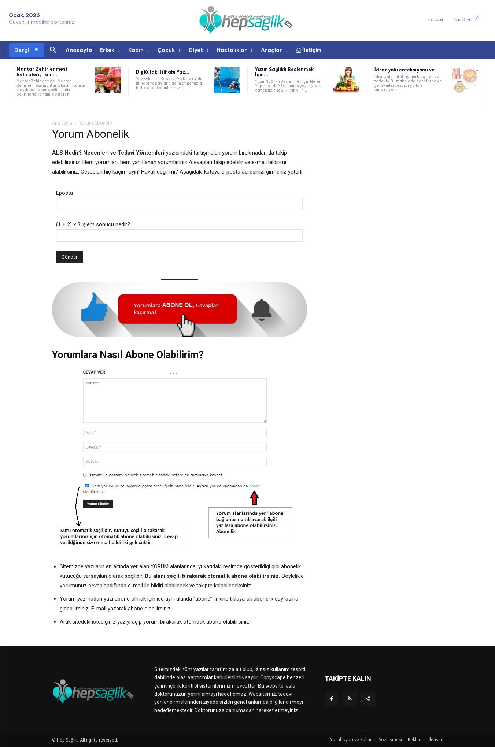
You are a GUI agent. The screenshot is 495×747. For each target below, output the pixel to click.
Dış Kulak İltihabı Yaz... (162, 72)
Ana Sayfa (62, 123)
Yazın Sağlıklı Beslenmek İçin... (284, 72)
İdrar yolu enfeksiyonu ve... (406, 70)
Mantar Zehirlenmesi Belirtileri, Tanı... (41, 71)
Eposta (64, 193)
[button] (53, 50)
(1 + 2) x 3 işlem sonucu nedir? (93, 224)
